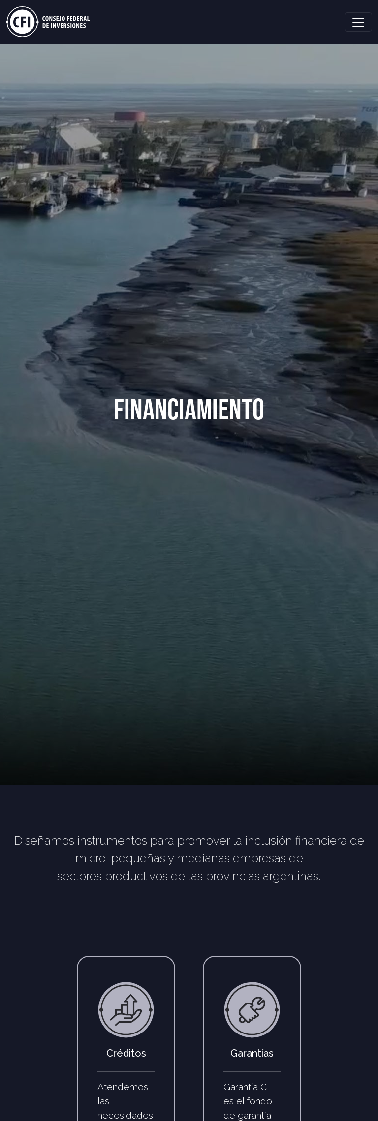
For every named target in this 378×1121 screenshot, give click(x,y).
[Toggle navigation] (358, 22)
